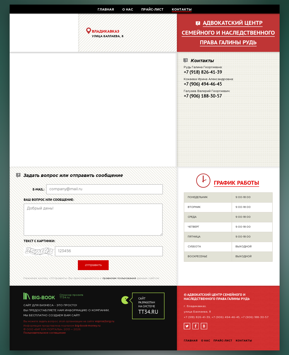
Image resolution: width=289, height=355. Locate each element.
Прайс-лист (222, 341)
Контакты (244, 341)
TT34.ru (65, 297)
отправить (93, 265)
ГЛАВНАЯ (106, 9)
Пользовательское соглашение (44, 333)
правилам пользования (119, 278)
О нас (205, 341)
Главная (191, 341)
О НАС (127, 9)
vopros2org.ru (104, 321)
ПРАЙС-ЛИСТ (152, 9)
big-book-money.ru (87, 326)
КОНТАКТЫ (182, 9)
